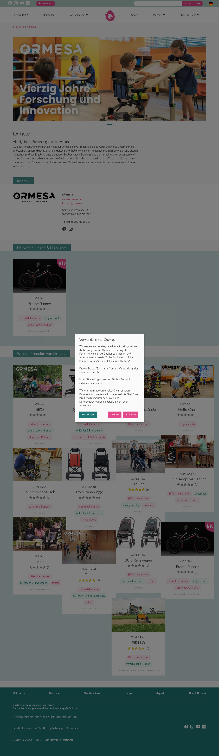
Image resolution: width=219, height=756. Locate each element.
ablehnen (115, 415)
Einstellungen (88, 415)
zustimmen (130, 415)
